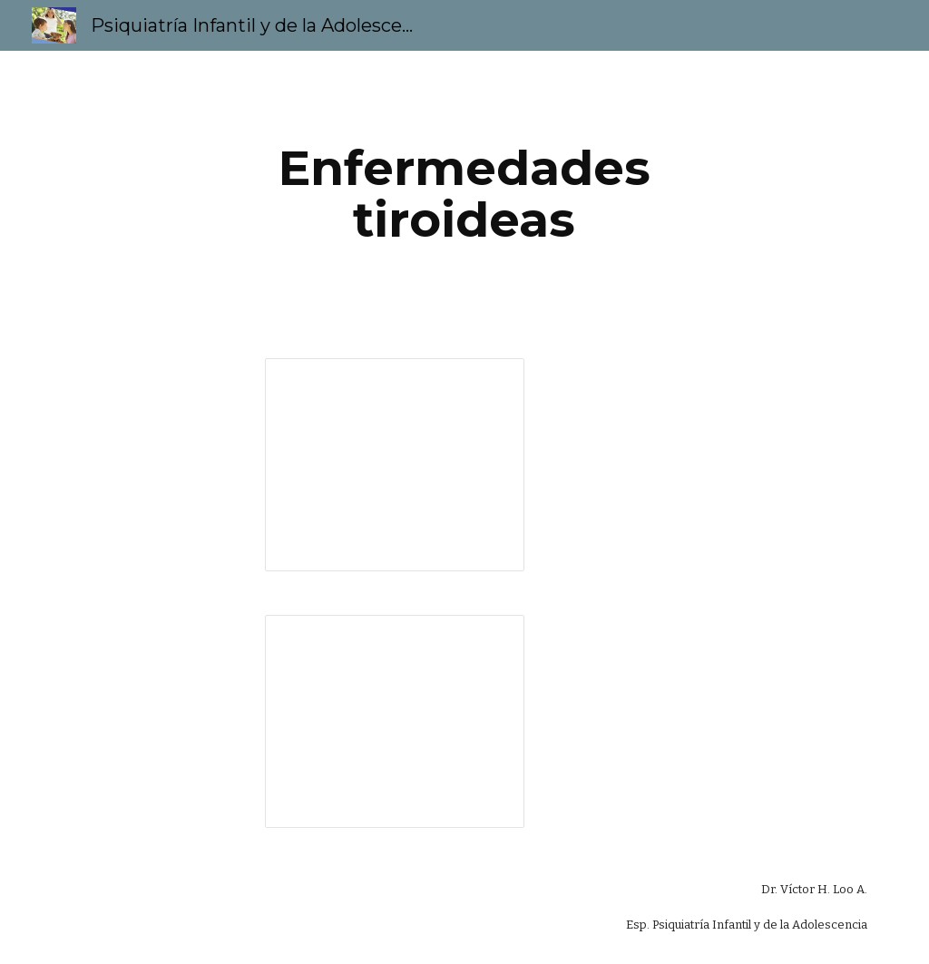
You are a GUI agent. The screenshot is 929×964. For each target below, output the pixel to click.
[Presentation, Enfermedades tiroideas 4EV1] (394, 464)
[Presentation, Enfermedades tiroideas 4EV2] (394, 721)
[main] (464, 193)
